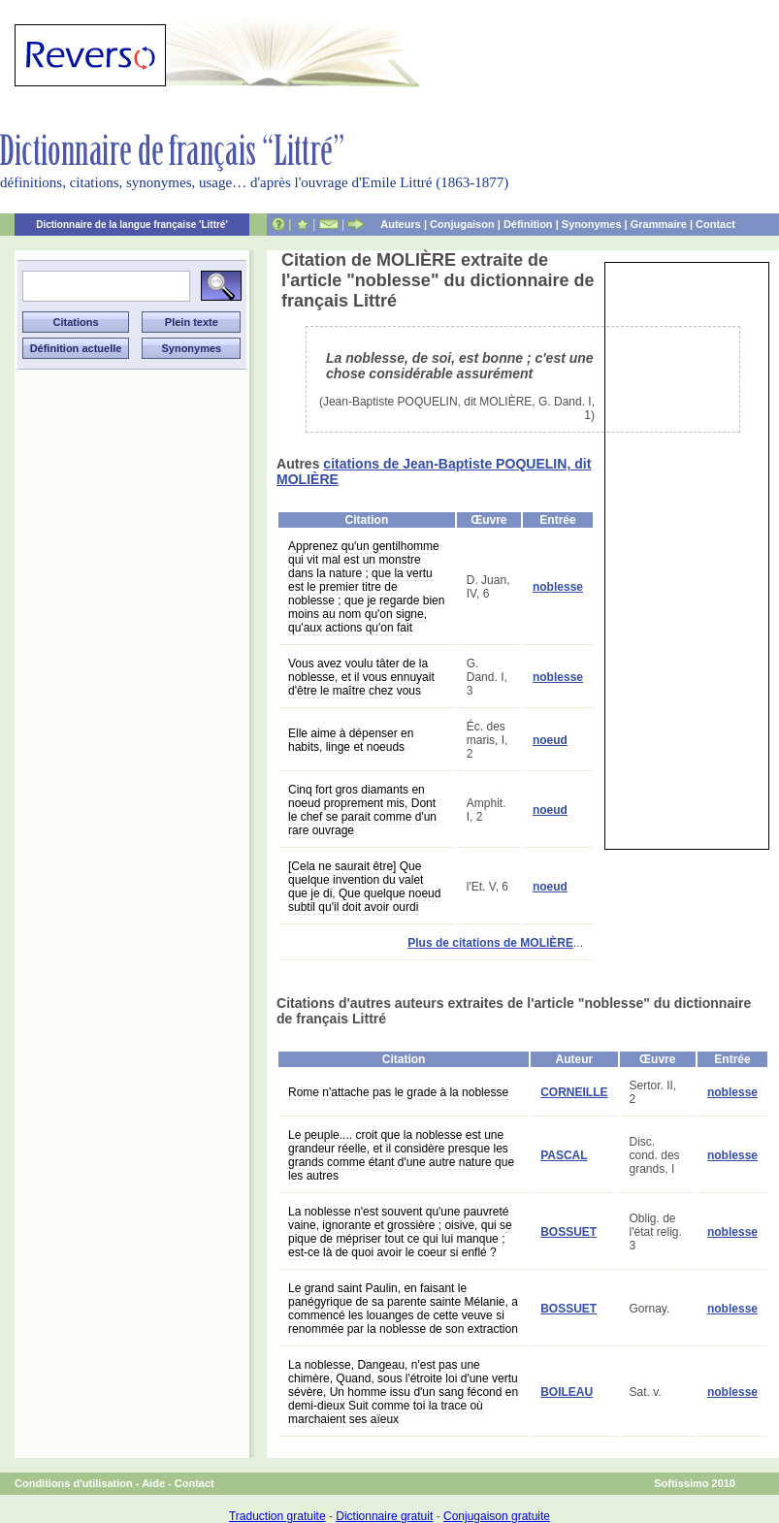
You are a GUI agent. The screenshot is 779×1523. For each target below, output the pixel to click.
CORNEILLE (573, 1092)
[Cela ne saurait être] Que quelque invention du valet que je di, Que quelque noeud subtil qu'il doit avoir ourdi (364, 886)
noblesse (558, 587)
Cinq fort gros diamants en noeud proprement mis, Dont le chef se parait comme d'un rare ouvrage (362, 810)
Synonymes (592, 224)
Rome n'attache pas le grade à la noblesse (398, 1092)
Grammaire (659, 224)
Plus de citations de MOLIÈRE (490, 943)
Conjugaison (462, 224)
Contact (715, 224)
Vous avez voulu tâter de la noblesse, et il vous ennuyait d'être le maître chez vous (361, 677)
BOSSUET (568, 1232)
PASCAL (563, 1155)
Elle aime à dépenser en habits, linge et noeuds (350, 740)
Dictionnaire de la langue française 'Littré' (132, 224)
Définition (528, 224)
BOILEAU (566, 1392)
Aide (153, 1483)
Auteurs (400, 224)
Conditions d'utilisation (74, 1483)
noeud (550, 740)
